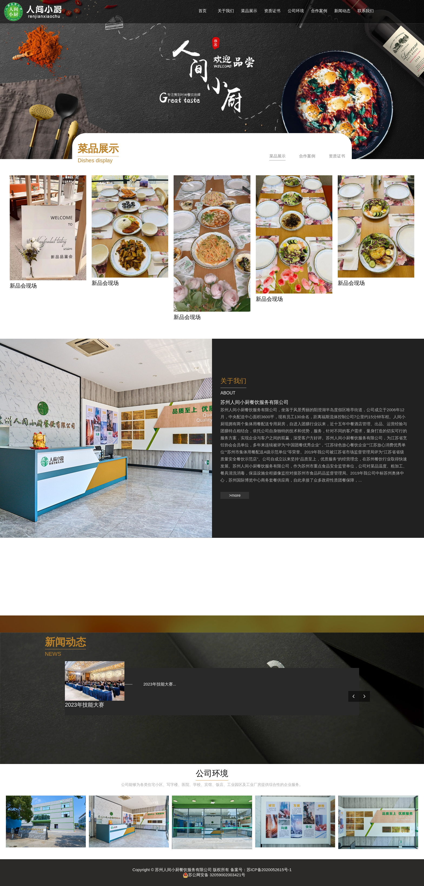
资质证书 (337, 156)
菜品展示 (277, 156)
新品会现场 (23, 286)
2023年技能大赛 (84, 705)
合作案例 (307, 156)
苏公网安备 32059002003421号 (214, 874)
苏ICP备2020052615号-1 (269, 869)
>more (235, 495)
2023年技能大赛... (155, 684)
